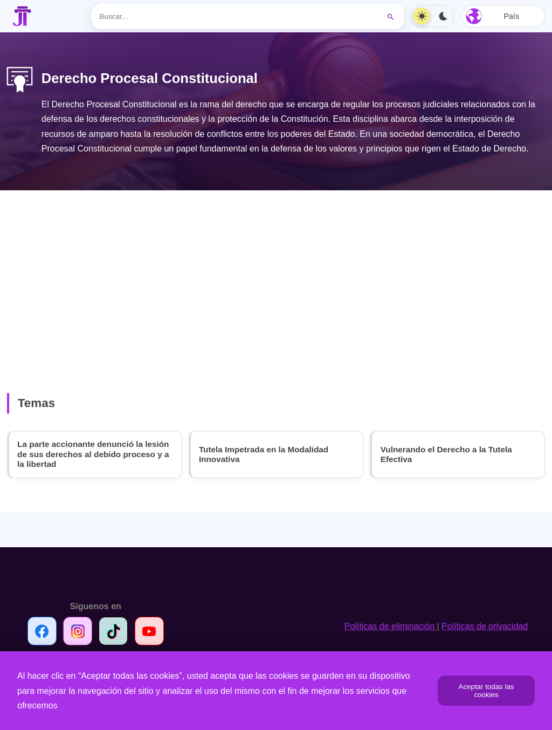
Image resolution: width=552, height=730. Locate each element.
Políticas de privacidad (484, 628)
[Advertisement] (276, 274)
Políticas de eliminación (390, 628)
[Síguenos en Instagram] (78, 633)
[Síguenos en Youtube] (150, 633)
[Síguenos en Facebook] (42, 633)
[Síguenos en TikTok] (114, 633)
